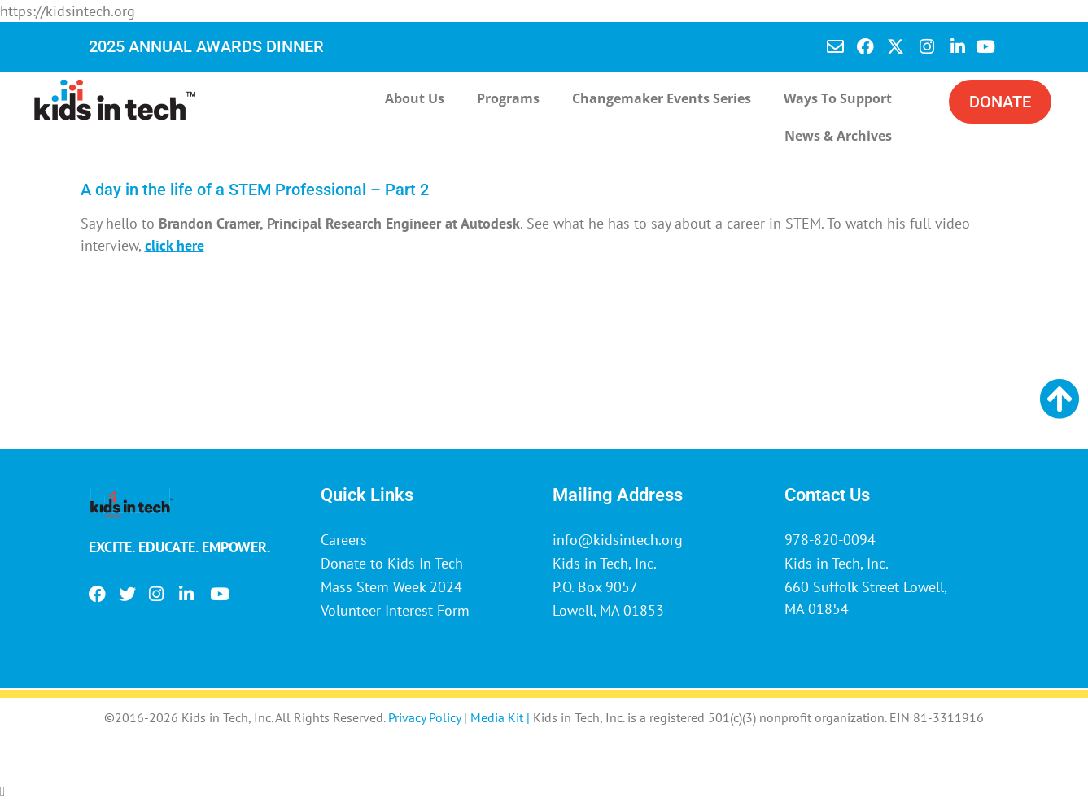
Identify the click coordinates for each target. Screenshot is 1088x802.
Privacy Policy (424, 717)
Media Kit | (501, 717)
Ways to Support (838, 98)
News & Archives (838, 136)
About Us (414, 98)
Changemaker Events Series (661, 98)
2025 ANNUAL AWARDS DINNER (206, 46)
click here (174, 245)
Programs (508, 98)
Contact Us (827, 495)
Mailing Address (618, 495)
